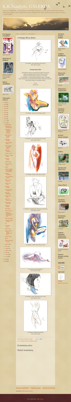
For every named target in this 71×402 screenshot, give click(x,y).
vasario (7, 254)
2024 (5, 106)
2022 (5, 110)
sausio (6, 256)
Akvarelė (22, 341)
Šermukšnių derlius (7, 226)
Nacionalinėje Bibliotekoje (8, 203)
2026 (5, 102)
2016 (5, 122)
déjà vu (6, 238)
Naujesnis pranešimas (22, 388)
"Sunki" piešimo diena (8, 164)
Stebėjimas (31, 341)
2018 (5, 118)
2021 (5, 112)
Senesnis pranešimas (48, 388)
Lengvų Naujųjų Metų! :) (8, 143)
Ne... (6, 223)
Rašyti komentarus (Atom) (27, 391)
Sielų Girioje (7, 208)
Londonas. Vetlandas (7, 151)
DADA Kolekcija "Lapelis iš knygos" (8, 147)
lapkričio (7, 244)
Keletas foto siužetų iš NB (8, 200)
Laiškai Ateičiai (8, 161)
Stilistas (6, 167)
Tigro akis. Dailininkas (8, 193)
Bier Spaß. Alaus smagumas (8, 190)
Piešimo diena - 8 (8, 210)
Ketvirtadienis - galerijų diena (8, 127)
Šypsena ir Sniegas (7, 187)
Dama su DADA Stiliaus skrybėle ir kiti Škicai (8, 232)
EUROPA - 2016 (8, 153)
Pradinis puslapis (36, 388)
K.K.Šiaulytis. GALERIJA (26, 6)
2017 (5, 120)
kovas (61, 281)
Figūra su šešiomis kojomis (9, 241)
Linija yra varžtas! (8, 218)
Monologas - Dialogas (7, 140)
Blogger (41, 399)
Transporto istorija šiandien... (9, 221)
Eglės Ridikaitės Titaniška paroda (8, 136)
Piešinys (26, 341)
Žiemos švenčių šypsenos (8, 180)
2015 (5, 259)
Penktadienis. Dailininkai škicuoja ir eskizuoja (8, 131)
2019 (5, 116)
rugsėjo (7, 248)
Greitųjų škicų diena (8, 196)
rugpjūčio (7, 250)
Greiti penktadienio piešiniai (9, 177)
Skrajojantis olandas (7, 206)
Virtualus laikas (8, 236)
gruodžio (7, 124)
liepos (6, 252)
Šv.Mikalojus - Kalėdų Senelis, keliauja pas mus (9, 214)
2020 (5, 114)
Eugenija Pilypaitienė (8, 174)
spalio (6, 246)
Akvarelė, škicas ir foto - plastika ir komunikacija (9, 170)
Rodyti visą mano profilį (63, 283)
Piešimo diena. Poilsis (8, 184)
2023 (5, 108)
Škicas (35, 341)
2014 (5, 261)
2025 (5, 104)
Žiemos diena (8, 228)
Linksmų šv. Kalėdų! (7, 159)
